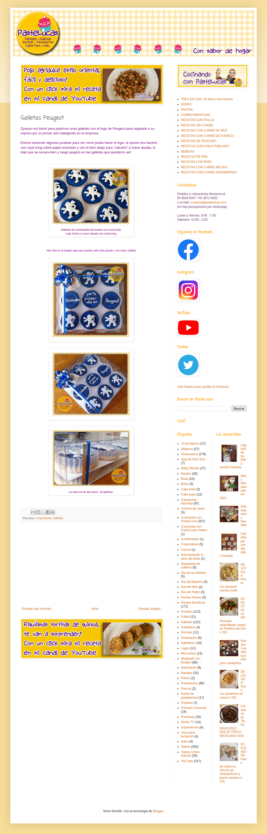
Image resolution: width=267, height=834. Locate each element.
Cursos (186, 549)
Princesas (188, 717)
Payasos (187, 703)
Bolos (185, 484)
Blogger (158, 811)
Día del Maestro (192, 582)
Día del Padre (190, 592)
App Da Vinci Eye (193, 459)
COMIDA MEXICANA (195, 115)
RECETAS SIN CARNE (197, 125)
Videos (185, 746)
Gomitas (187, 632)
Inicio (95, 609)
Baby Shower (190, 468)
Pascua (186, 688)
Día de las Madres (193, 573)
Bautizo (186, 473)
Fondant (186, 611)
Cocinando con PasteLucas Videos (194, 528)
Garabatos (188, 627)
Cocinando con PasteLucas (191, 519)
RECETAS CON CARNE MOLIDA (204, 167)
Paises (185, 678)
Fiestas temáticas (193, 602)
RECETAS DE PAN (194, 156)
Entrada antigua (149, 609)
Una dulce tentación (188, 734)
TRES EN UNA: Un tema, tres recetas (207, 99)
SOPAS (186, 104)
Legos (185, 648)
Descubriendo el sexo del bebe (192, 556)
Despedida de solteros (190, 565)
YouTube (187, 761)
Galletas (58, 518)
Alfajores (187, 449)
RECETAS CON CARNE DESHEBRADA (209, 172)
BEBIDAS (187, 151)
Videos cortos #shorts (190, 753)
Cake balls (188, 489)
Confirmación (190, 539)
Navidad (186, 673)
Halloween (188, 643)
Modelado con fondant (190, 660)
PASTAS (187, 109)
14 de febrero (190, 443)
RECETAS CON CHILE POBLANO (205, 146)
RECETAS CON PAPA (196, 162)
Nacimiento (188, 667)
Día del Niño (189, 587)
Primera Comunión (194, 708)
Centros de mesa (192, 508)
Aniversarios (189, 454)
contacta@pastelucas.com (208, 202)
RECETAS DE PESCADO (198, 141)
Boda (184, 479)
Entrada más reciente (36, 609)
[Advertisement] (91, 565)
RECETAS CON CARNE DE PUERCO (207, 136)
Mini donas (188, 653)
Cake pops (188, 494)
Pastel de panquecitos (189, 695)
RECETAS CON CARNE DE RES (204, 130)
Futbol (185, 617)
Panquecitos (189, 683)
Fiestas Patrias (191, 597)
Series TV (187, 722)
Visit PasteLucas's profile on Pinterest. (203, 387)
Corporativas (43, 518)
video (184, 741)
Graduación (189, 638)
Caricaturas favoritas (189, 501)
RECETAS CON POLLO (197, 120)
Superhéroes (190, 727)
